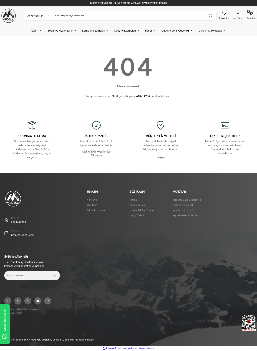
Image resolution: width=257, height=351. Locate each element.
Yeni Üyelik (93, 199)
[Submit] (53, 275)
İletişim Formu (137, 204)
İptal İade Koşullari (183, 210)
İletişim (133, 199)
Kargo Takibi (137, 215)
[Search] (135, 15)
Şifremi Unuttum (96, 210)
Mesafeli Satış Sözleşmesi (187, 199)
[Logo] (8, 16)
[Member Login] (238, 15)
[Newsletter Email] (32, 275)
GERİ (115, 96)
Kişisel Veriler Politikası (185, 215)
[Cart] (251, 15)
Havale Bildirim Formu (142, 210)
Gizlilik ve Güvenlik (183, 204)
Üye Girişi (92, 204)
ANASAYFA (143, 96)
